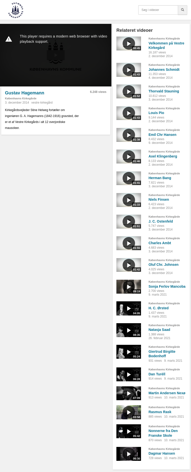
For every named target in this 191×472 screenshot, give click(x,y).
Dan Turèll (156, 374)
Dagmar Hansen (161, 453)
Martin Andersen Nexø (166, 393)
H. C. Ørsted (158, 308)
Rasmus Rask (159, 412)
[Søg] (182, 10)
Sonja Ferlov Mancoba (167, 286)
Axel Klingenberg (162, 156)
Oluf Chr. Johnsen (163, 265)
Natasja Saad (159, 330)
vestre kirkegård (41, 102)
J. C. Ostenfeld (160, 221)
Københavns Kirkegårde (21, 98)
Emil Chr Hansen (162, 135)
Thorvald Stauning (163, 91)
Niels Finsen (158, 199)
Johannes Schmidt (163, 70)
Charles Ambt (159, 243)
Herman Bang (159, 178)
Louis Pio (156, 113)
